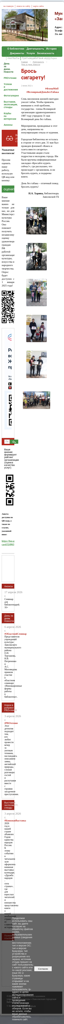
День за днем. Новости (8, 67)
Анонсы (8, 124)
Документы (17, 53)
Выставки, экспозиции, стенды (9, 104)
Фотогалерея (9, 95)
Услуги (30, 53)
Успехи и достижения (9, 87)
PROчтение (9, 78)
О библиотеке (15, 48)
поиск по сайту (23, 6)
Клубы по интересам (9, 116)
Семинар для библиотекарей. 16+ (12, 603)
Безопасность (45, 53)
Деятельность (35, 48)
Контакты (13, 57)
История (51, 48)
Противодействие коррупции (39, 57)
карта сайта (38, 6)
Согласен (43, 969)
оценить (10, 189)
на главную (8, 6)
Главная (24, 62)
